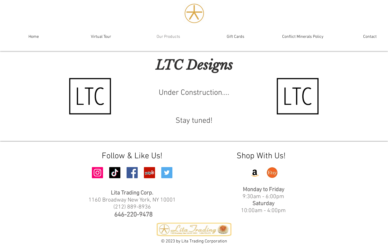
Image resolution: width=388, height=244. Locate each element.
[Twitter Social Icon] (166, 172)
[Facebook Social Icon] (132, 172)
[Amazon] (254, 172)
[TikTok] (114, 172)
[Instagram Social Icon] (97, 172)
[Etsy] (272, 172)
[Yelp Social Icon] (149, 172)
